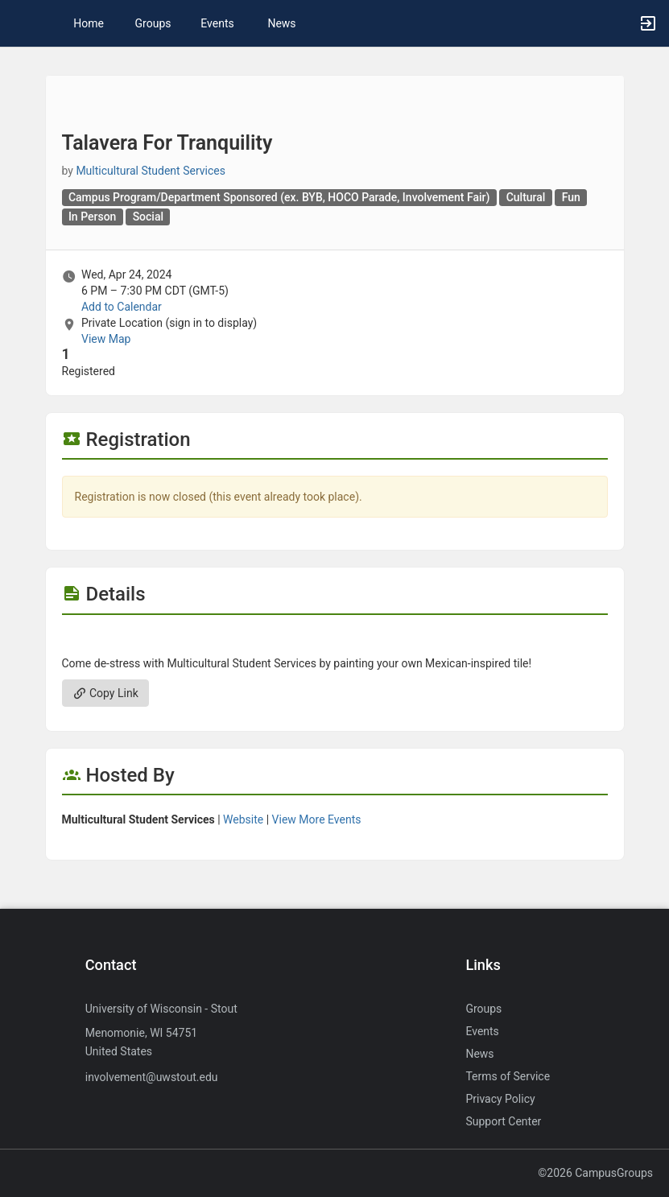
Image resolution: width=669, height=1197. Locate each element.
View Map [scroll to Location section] (105, 338)
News (281, 23)
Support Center (503, 1121)
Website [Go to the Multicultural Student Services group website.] (243, 819)
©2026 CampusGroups (595, 1172)
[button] (20, 23)
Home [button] (88, 23)
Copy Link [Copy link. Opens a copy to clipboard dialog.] (105, 693)
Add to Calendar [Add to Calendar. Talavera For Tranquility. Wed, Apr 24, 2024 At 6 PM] (121, 306)
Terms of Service (507, 1076)
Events (216, 23)
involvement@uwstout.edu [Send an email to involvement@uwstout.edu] (151, 1077)
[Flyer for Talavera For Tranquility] (335, 639)
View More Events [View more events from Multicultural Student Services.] (316, 819)
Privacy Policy (500, 1098)
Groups (153, 23)
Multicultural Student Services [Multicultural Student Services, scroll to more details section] (150, 170)
